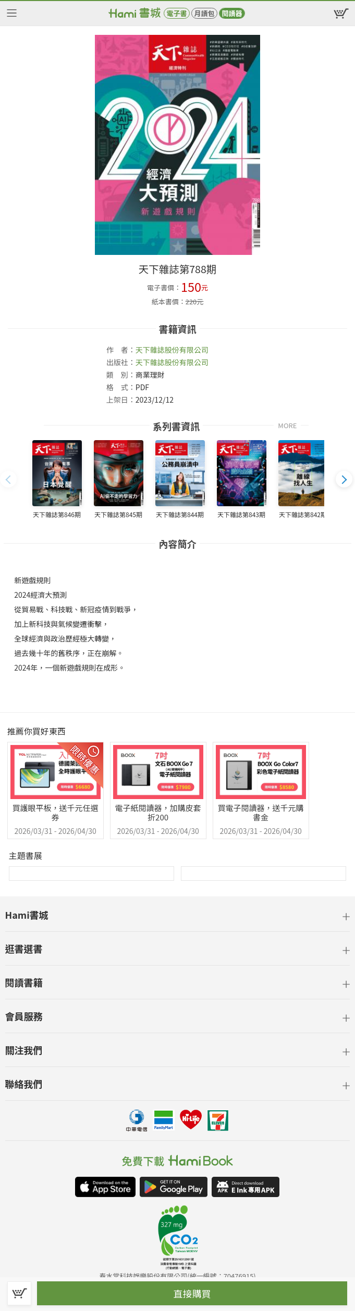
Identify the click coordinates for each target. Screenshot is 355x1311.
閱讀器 (232, 13)
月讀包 (204, 13)
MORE (287, 425)
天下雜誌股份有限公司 (172, 349)
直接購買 (192, 1293)
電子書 (176, 13)
